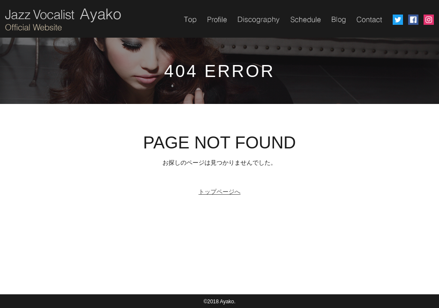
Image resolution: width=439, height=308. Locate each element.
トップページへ (219, 191)
